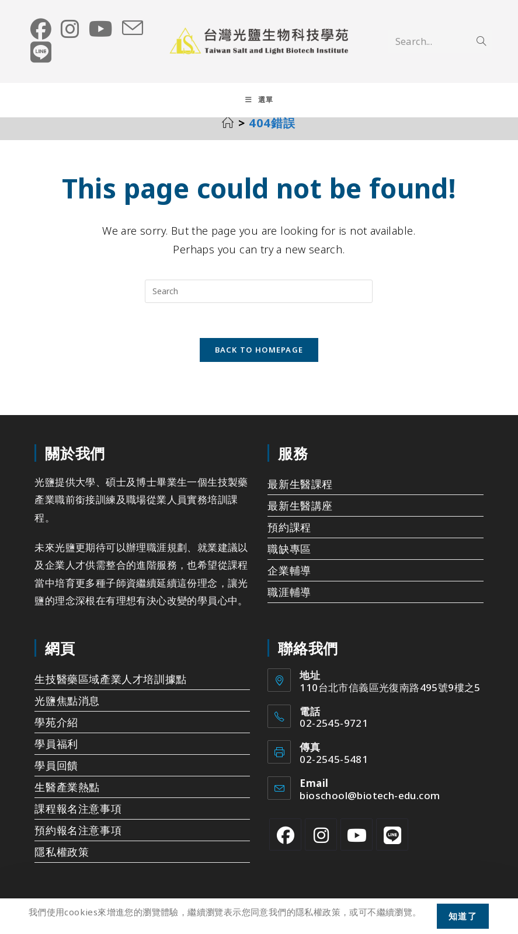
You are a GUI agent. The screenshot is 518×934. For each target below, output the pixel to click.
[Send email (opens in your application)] (132, 29)
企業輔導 (289, 580)
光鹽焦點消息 (67, 710)
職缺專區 (289, 559)
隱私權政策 (61, 862)
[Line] (392, 844)
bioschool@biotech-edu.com (370, 805)
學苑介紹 (56, 732)
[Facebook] (285, 844)
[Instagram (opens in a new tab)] (70, 29)
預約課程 (289, 537)
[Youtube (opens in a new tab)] (100, 29)
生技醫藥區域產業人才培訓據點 (110, 689)
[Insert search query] (259, 300)
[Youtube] (356, 844)
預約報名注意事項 (77, 840)
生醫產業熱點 (67, 797)
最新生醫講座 (300, 515)
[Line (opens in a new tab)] (41, 52)
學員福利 (56, 754)
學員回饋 (56, 775)
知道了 (463, 916)
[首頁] (228, 132)
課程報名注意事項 (77, 818)
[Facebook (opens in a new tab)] (41, 29)
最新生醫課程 (300, 494)
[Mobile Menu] (259, 100)
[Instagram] (321, 844)
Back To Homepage (259, 359)
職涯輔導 (289, 602)
